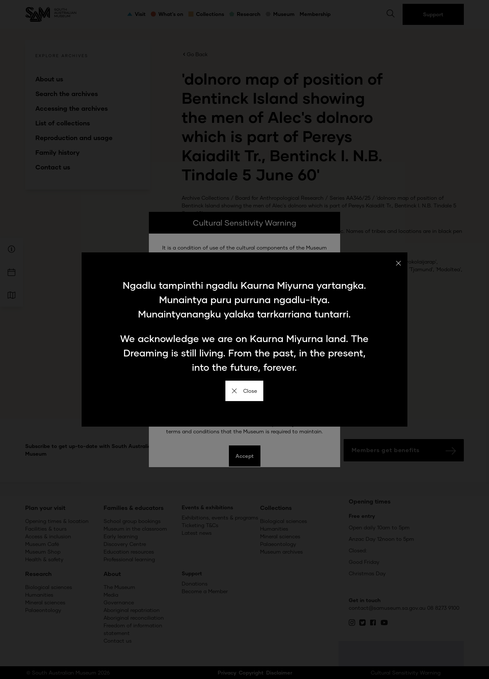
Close (244, 391)
